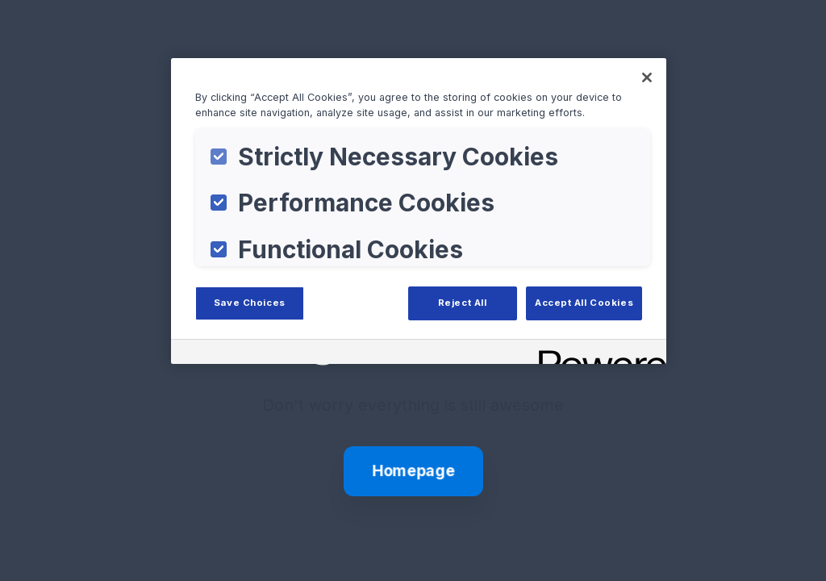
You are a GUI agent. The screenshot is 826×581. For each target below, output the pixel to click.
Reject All (462, 302)
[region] (418, 211)
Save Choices (250, 302)
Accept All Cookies (584, 302)
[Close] (647, 77)
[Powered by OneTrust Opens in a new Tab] (597, 354)
